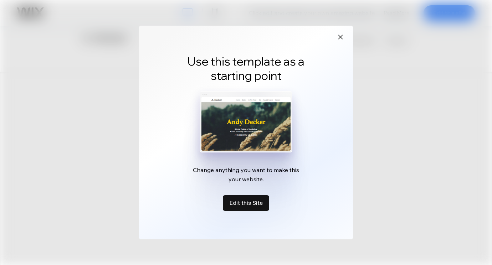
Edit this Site (246, 202)
